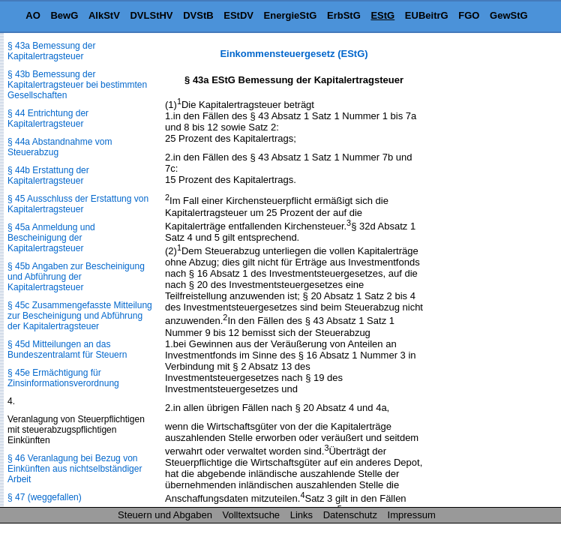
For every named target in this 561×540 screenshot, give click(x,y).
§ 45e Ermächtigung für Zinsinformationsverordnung (63, 378)
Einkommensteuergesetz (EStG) (294, 53)
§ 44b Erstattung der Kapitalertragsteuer (48, 175)
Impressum (412, 514)
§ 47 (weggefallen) (45, 497)
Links (301, 514)
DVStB (198, 15)
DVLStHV (151, 15)
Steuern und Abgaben (165, 514)
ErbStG (344, 15)
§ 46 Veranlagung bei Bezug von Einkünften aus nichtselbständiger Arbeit (75, 468)
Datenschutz (350, 514)
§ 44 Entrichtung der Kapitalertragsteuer (48, 118)
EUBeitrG (426, 15)
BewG (64, 15)
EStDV (239, 15)
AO (33, 15)
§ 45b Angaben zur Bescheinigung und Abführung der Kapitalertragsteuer (76, 276)
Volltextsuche (251, 514)
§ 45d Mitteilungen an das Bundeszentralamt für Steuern (67, 349)
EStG (382, 15)
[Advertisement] (486, 273)
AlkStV (104, 15)
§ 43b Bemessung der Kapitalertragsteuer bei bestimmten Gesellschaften (77, 84)
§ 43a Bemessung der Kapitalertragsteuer (51, 51)
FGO (468, 15)
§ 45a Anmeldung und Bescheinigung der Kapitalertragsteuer (51, 238)
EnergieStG (290, 15)
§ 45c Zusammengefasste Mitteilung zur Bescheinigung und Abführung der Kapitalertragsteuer (80, 316)
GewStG (509, 15)
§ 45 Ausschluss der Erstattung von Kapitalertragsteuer (78, 204)
